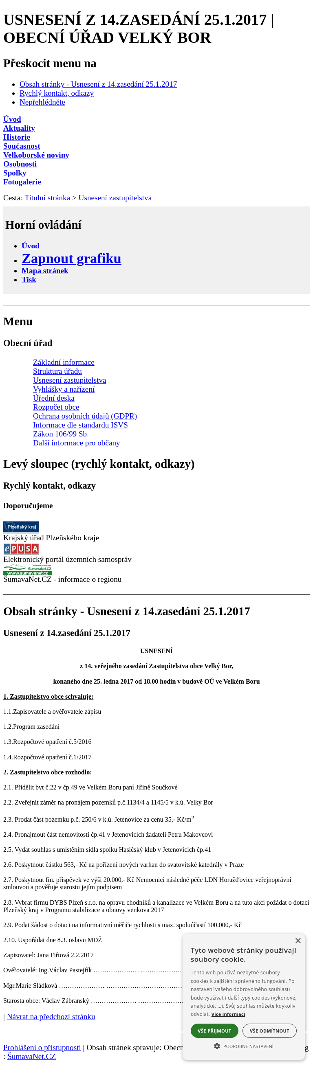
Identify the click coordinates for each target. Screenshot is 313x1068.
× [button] (298, 941)
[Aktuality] (156, 128)
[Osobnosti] (156, 164)
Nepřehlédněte (42, 102)
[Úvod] (156, 119)
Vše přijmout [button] (214, 1031)
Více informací (228, 1014)
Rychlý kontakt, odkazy (57, 93)
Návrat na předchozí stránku (51, 1016)
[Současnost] (156, 146)
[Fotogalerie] (156, 182)
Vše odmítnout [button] (269, 1031)
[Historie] (156, 137)
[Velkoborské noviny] (156, 155)
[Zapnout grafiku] (71, 258)
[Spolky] (156, 173)
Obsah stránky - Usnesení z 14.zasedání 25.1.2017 (98, 84)
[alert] (244, 997)
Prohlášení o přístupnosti (42, 1047)
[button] (244, 1045)
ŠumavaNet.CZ (31, 1056)
